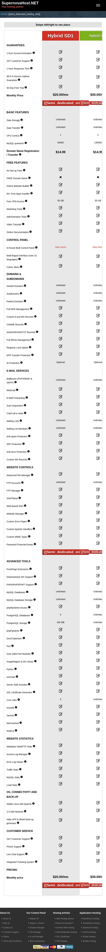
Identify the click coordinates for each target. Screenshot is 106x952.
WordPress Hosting (91, 919)
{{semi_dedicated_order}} (65, 103)
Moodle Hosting (89, 941)
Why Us (6, 923)
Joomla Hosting (89, 932)
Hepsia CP (34, 919)
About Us (7, 919)
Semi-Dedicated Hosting (66, 932)
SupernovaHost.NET (20, 3)
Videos (6, 936)
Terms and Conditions (12, 941)
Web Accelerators (37, 941)
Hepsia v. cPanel (37, 923)
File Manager (35, 932)
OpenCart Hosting (90, 928)
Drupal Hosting (89, 936)
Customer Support (11, 932)
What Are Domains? (64, 923)
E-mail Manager (36, 936)
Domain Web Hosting (65, 928)
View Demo (60, 247)
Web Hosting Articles (65, 919)
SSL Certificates (63, 936)
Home (4, 14)
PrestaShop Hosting (91, 923)
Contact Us (8, 928)
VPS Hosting (61, 941)
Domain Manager (37, 928)
